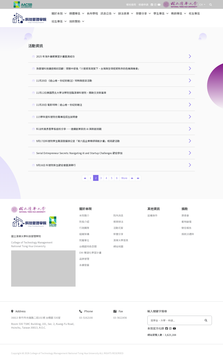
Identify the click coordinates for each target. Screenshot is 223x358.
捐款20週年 (187, 234)
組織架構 (84, 234)
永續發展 (84, 265)
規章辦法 (118, 221)
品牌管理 (84, 259)
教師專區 (177, 13)
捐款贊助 (75, 21)
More (124, 178)
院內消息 (118, 215)
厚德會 (185, 215)
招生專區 (57, 21)
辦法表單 (124, 13)
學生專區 (159, 13)
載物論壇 (186, 221)
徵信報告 (186, 228)
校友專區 (194, 13)
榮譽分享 (142, 13)
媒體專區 (75, 13)
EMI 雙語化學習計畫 (90, 252)
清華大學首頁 (120, 240)
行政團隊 (84, 228)
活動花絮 (118, 228)
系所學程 (92, 13)
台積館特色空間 (88, 246)
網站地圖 (118, 246)
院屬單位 (84, 240)
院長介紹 (84, 221)
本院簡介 (84, 215)
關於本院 (57, 13)
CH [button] (201, 4)
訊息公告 (106, 13)
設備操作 (152, 215)
